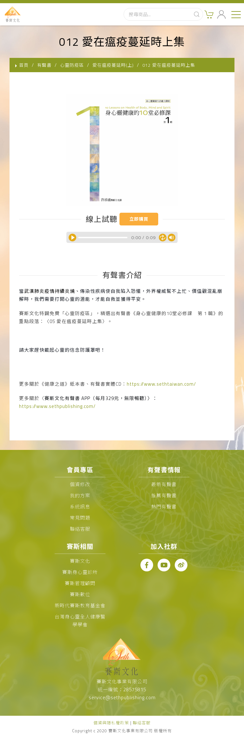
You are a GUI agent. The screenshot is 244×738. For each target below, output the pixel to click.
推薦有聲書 (164, 495)
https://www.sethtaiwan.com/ (161, 384)
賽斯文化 (80, 561)
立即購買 (138, 219)
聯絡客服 (80, 529)
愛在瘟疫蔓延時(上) (113, 65)
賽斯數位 (80, 594)
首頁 (24, 65)
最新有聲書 (164, 484)
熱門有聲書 (164, 506)
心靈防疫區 (72, 65)
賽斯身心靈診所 (80, 572)
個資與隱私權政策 (111, 723)
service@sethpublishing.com (122, 697)
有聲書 (44, 65)
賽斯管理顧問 (80, 583)
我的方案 (80, 495)
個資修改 (80, 484)
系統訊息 (80, 506)
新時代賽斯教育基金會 (80, 605)
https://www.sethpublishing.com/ (57, 406)
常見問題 (80, 517)
